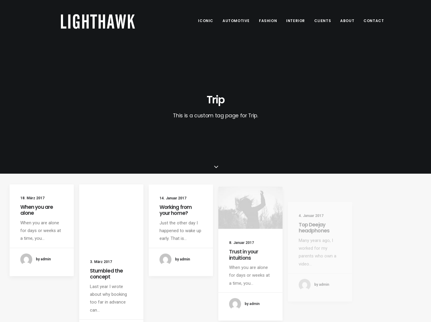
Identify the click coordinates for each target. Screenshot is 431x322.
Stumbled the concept (106, 273)
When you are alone (36, 210)
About (347, 20)
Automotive (236, 20)
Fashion (268, 20)
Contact (373, 20)
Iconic (205, 20)
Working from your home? (175, 213)
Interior (295, 20)
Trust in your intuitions (243, 266)
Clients (322, 20)
